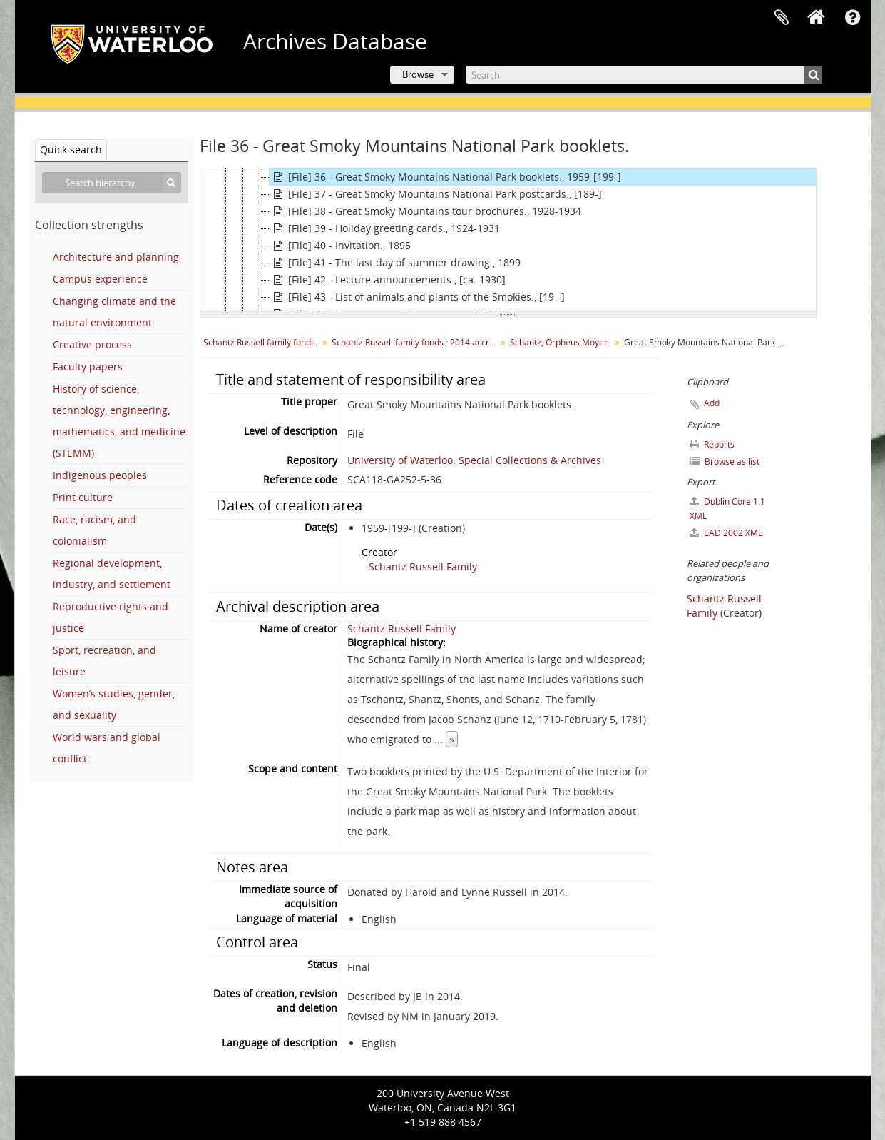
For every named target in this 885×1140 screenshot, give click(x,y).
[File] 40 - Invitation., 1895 (340, 245)
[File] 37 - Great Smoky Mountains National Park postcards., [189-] (436, 194)
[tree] (508, 239)
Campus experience (100, 279)
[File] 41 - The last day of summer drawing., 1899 (395, 262)
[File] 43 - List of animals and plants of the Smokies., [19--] (417, 297)
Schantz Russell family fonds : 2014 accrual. (415, 342)
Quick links (853, 18)
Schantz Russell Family (423, 566)
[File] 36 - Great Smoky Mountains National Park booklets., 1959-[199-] (445, 177)
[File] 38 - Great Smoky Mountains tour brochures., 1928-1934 (425, 211)
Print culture (83, 497)
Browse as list (724, 461)
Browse (418, 74)
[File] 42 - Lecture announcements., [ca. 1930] (388, 279)
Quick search (71, 149)
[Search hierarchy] (111, 182)
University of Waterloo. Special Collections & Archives (474, 460)
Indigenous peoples (100, 475)
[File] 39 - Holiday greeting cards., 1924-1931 (385, 228)
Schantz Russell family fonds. (260, 342)
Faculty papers (88, 366)
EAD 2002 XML (726, 533)
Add (712, 403)
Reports (712, 444)
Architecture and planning (116, 256)
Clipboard (781, 18)
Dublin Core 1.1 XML (727, 508)
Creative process (92, 344)
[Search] (644, 75)
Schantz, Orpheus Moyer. (560, 342)
